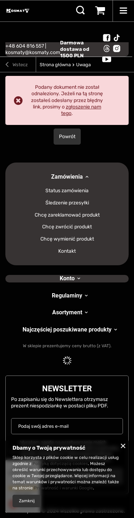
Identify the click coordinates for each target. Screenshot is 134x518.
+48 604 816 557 (24, 46)
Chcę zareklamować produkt (67, 215)
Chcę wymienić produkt (67, 239)
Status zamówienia (67, 191)
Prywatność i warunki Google (63, 487)
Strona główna (55, 64)
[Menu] (123, 10)
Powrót (67, 137)
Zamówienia (67, 176)
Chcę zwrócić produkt (67, 227)
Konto (67, 278)
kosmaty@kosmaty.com (32, 52)
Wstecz (16, 65)
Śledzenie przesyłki (67, 203)
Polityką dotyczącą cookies (60, 463)
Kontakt (67, 251)
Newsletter (67, 388)
